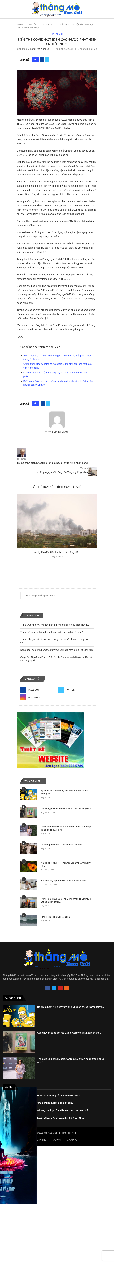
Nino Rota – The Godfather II (55, 916)
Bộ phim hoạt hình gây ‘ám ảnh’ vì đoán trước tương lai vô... (70, 1006)
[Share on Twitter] (47, 59)
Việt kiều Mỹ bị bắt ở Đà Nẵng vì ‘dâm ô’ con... (64, 880)
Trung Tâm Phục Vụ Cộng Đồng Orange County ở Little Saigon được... (66, 900)
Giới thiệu (41, 1140)
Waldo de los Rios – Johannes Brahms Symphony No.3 (66, 864)
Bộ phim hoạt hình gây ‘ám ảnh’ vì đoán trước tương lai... (64, 792)
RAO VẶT (56, 1140)
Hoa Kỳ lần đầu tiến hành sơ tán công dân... (57, 552)
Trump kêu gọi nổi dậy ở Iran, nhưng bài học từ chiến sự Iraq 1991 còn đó (45, 1110)
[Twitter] (76, 690)
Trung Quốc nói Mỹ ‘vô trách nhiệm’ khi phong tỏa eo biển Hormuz (54, 624)
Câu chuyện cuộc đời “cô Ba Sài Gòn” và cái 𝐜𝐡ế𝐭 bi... (67, 808)
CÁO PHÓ (72, 1140)
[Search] (95, 9)
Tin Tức (32, 24)
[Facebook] (38, 690)
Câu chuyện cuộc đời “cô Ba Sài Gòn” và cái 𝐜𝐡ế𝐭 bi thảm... (69, 1032)
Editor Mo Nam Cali (40, 49)
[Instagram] (38, 697)
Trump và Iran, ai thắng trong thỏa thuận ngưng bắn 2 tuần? (51, 632)
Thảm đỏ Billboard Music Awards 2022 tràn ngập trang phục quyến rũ (66, 828)
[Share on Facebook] (42, 59)
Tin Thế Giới (48, 24)
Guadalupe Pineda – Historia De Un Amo (61, 844)
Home (20, 24)
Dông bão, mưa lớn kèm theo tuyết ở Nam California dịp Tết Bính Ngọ (56, 650)
